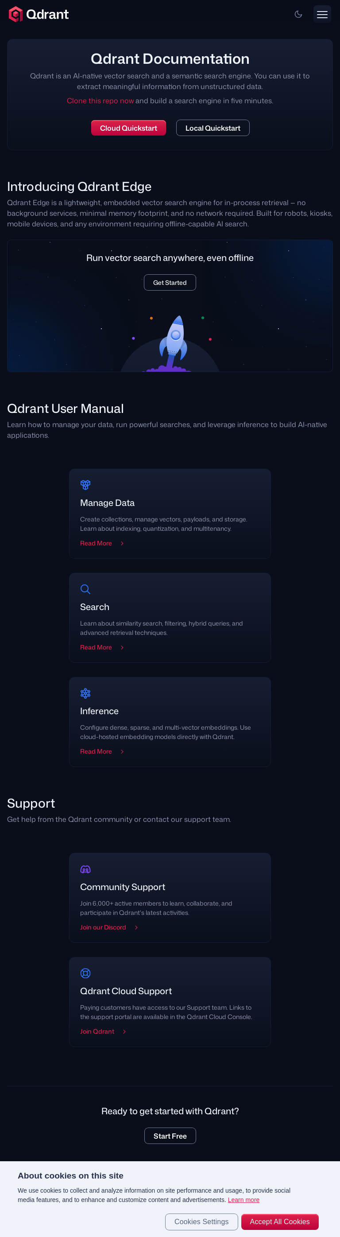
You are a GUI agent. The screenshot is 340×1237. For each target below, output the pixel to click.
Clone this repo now (100, 100)
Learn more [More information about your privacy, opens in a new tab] (244, 1199)
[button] (298, 14)
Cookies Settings (201, 1221)
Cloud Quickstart (128, 128)
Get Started (170, 282)
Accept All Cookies (280, 1221)
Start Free (170, 1136)
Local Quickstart (212, 128)
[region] (170, 1199)
